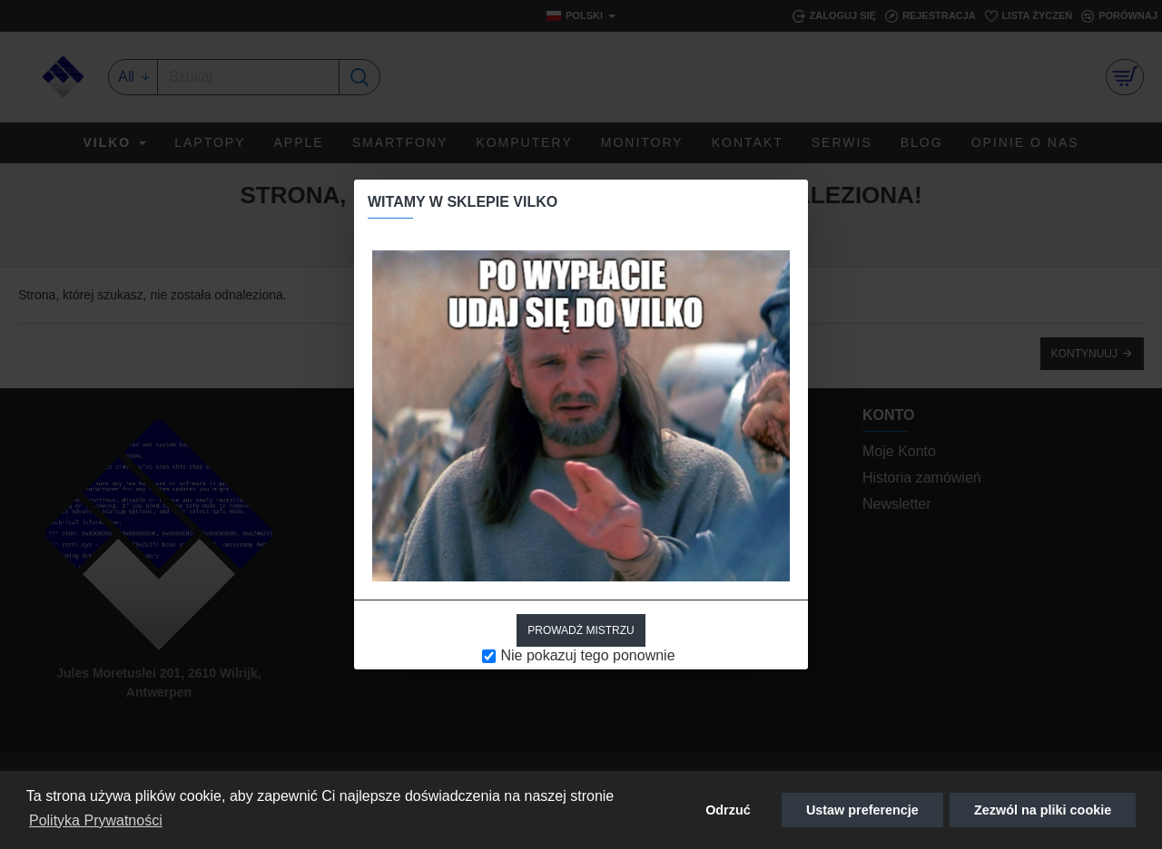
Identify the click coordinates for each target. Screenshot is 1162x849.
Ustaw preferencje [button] (862, 810)
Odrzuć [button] (728, 810)
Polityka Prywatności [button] (95, 820)
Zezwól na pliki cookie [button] (1042, 810)
